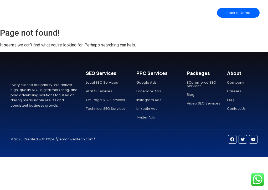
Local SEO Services (102, 82)
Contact (158, 13)
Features (109, 13)
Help (142, 13)
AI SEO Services (99, 91)
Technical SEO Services (106, 108)
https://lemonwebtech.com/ (70, 139)
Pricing (127, 13)
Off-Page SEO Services (105, 99)
